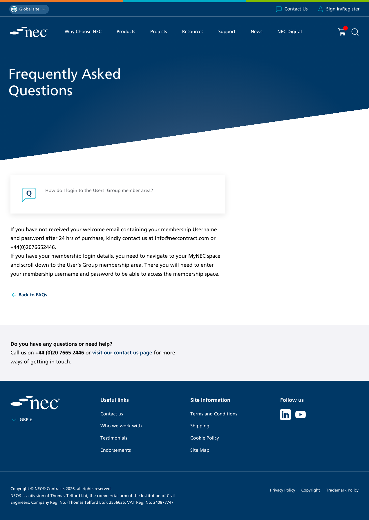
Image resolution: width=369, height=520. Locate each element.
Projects (158, 32)
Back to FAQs (28, 295)
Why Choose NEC (83, 32)
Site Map (199, 450)
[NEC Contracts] (28, 32)
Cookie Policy (204, 438)
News (256, 32)
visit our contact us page (122, 352)
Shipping (199, 426)
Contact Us (291, 9)
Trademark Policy (342, 490)
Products (126, 32)
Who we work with (121, 426)
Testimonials (113, 438)
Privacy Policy (282, 490)
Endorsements (115, 450)
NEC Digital (289, 32)
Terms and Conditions (213, 414)
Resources (192, 32)
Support (227, 32)
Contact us (111, 414)
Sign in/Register (338, 9)
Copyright (310, 490)
